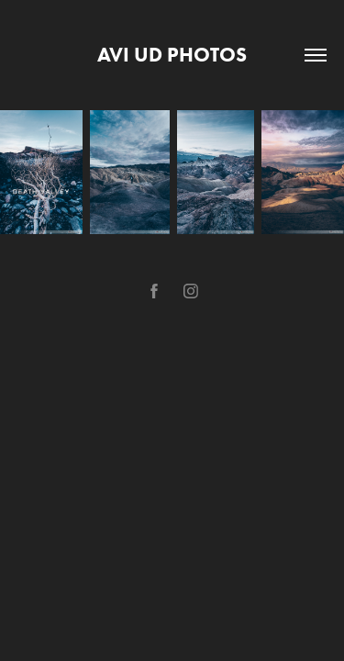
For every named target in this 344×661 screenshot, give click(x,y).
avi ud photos (172, 54)
